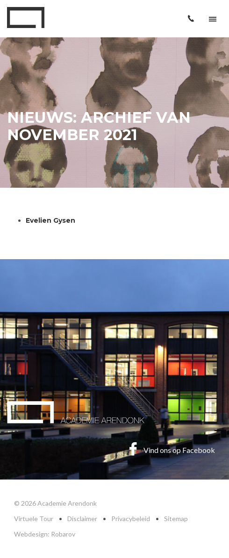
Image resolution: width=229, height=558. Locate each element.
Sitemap (176, 519)
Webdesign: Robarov (44, 534)
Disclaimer (82, 519)
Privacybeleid (130, 519)
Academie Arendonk (25, 17)
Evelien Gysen (51, 220)
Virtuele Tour (33, 519)
